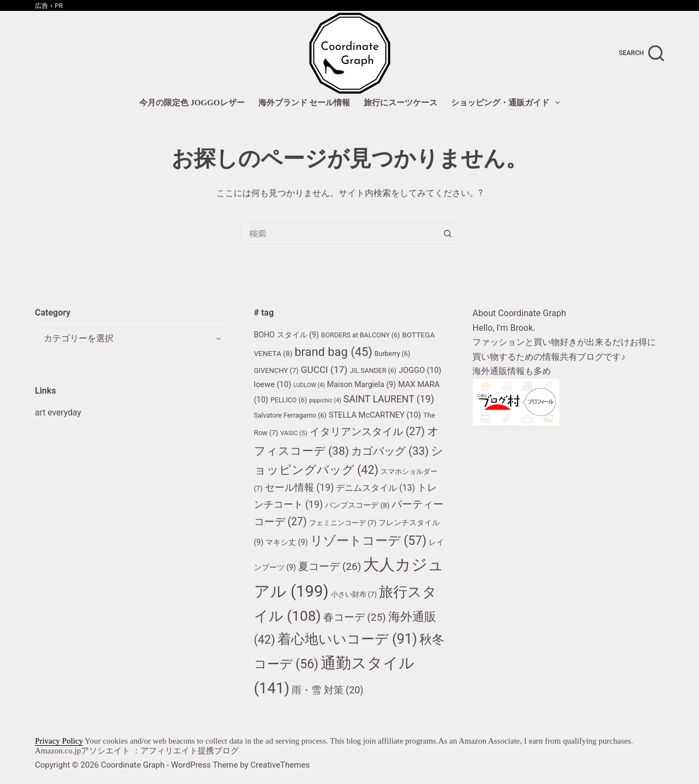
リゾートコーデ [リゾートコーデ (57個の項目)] (368, 540)
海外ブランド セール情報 (304, 102)
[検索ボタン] (448, 233)
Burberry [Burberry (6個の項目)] (392, 353)
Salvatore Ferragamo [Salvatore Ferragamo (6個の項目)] (290, 415)
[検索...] (338, 233)
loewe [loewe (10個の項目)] (273, 384)
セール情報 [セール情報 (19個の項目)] (299, 487)
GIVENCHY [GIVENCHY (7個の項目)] (276, 370)
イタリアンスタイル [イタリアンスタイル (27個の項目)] (367, 431)
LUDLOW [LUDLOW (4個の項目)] (309, 385)
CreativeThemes (280, 765)
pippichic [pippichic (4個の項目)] (325, 400)
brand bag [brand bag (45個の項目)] (333, 352)
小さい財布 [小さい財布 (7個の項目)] (354, 594)
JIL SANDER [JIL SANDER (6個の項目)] (373, 370)
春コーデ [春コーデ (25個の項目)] (354, 617)
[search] (641, 53)
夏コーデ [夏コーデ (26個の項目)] (330, 566)
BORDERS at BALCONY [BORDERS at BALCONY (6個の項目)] (360, 335)
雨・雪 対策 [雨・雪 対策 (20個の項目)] (327, 690)
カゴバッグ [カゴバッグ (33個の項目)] (390, 451)
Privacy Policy (59, 741)
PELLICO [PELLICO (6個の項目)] (288, 400)
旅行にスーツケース (400, 102)
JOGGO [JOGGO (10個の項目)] (420, 370)
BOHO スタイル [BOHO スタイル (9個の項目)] (286, 334)
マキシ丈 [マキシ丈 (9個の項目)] (286, 542)
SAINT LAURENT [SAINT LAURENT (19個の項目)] (388, 399)
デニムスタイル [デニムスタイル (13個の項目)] (375, 488)
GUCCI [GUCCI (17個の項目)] (324, 369)
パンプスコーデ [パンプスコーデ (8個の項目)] (357, 505)
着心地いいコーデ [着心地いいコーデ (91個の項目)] (347, 639)
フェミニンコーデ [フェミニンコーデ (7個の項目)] (343, 523)
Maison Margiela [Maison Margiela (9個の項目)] (361, 384)
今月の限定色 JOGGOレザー (192, 102)
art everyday (58, 412)
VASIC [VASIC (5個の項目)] (293, 433)
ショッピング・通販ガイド (507, 102)
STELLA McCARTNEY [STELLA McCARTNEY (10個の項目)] (375, 415)
